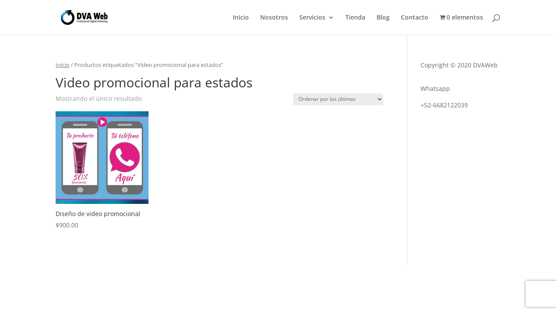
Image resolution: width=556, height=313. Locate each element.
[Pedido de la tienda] (338, 99)
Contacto (414, 17)
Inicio (241, 17)
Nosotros (274, 17)
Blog (383, 17)
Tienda (355, 17)
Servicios (312, 17)
